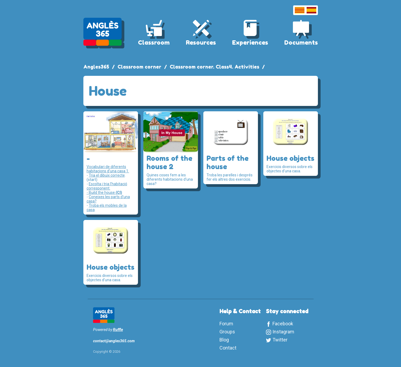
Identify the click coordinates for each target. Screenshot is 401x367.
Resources (201, 42)
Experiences (250, 42)
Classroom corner (139, 67)
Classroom (154, 42)
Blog (224, 340)
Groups (227, 331)
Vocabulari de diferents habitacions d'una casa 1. (108, 169)
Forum (226, 323)
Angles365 (96, 67)
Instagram (283, 331)
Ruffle (118, 329)
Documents (301, 42)
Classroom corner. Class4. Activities (214, 67)
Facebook (282, 323)
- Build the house (104, 192)
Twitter (280, 340)
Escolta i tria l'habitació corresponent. (107, 186)
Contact (227, 348)
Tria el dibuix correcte (107, 175)
